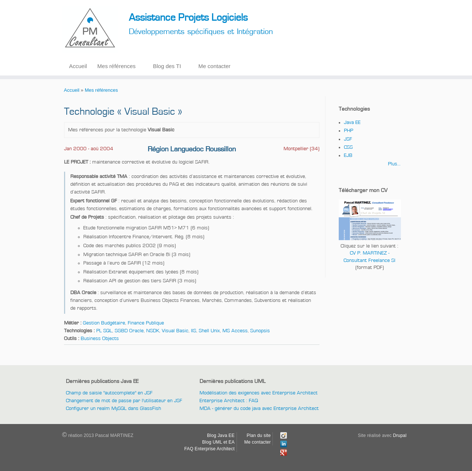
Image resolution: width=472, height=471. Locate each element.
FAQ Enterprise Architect (209, 448)
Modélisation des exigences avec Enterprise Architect (259, 393)
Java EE (352, 122)
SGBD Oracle (129, 330)
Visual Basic (175, 330)
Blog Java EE (220, 435)
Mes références (116, 66)
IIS (193, 330)
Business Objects (100, 338)
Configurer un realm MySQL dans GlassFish (113, 408)
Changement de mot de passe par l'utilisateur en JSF (124, 400)
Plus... (394, 163)
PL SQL (104, 330)
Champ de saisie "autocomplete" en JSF (109, 393)
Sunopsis (260, 330)
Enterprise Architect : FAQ (229, 400)
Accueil (78, 66)
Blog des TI (167, 66)
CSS (348, 147)
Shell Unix (209, 330)
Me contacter (214, 66)
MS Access (235, 330)
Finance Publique (146, 323)
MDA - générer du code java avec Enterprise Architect (259, 408)
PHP (348, 130)
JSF (348, 139)
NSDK (152, 330)
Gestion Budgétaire (104, 323)
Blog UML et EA (218, 442)
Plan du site (259, 435)
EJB (348, 155)
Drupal (400, 435)
